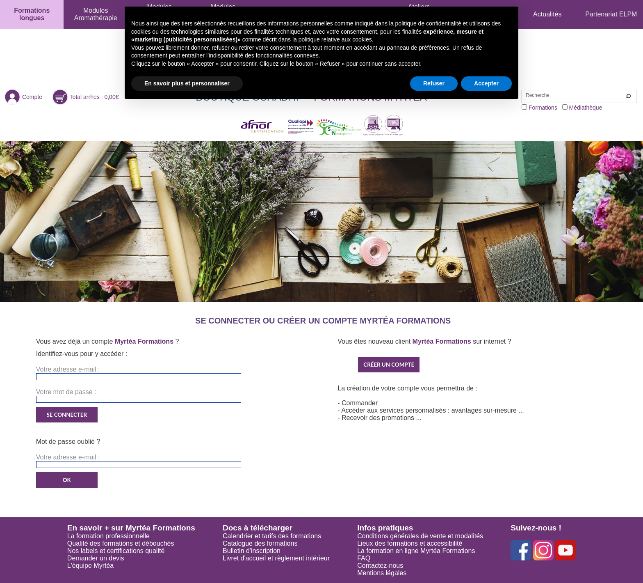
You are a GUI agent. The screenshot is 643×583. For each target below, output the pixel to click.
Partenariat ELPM (611, 14)
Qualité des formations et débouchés (120, 543)
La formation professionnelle (108, 536)
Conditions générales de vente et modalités (420, 536)
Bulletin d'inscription (251, 550)
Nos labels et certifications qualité (115, 550)
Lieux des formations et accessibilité (409, 543)
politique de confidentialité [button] (428, 23)
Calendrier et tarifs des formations (272, 536)
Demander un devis (95, 558)
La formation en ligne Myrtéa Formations (416, 550)
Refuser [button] (434, 83)
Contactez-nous (380, 565)
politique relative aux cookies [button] (335, 39)
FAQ (363, 558)
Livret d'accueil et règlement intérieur (276, 558)
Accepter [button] (486, 83)
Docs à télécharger (257, 527)
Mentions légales (381, 572)
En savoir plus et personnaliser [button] (187, 83)
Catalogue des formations (260, 543)
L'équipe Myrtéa (90, 565)
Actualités (547, 14)
